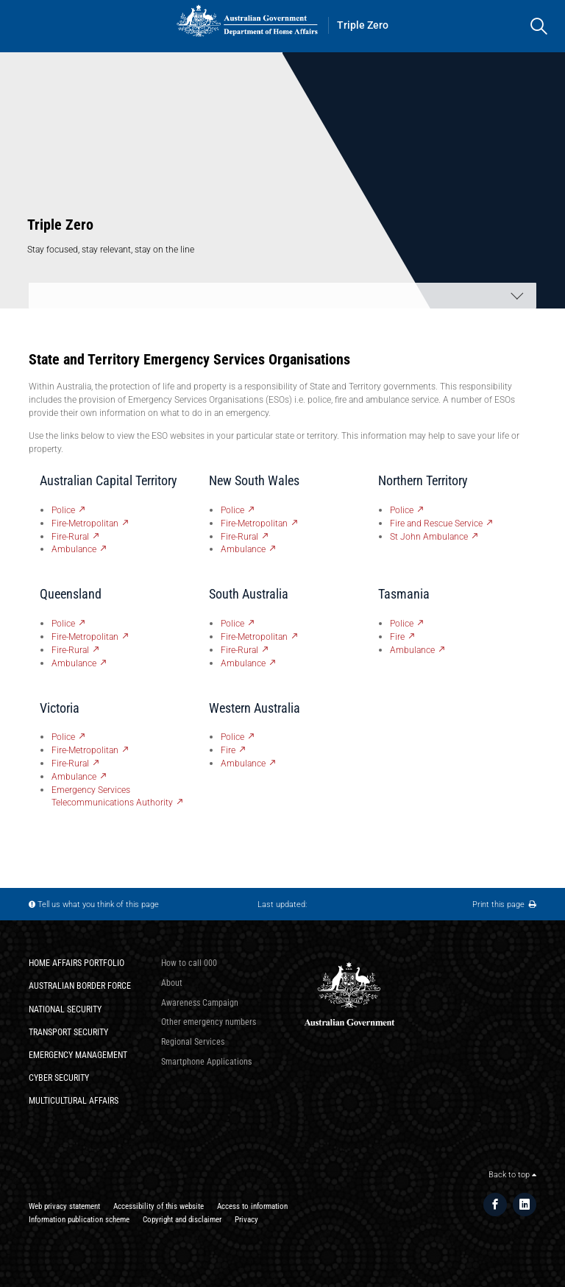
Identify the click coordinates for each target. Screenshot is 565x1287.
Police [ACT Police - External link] (63, 509)
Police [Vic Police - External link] (63, 736)
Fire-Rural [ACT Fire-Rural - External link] (70, 536)
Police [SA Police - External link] (232, 623)
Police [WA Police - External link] (232, 736)
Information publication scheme (79, 1219)
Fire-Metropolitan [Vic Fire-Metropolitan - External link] (84, 749)
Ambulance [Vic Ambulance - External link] (73, 776)
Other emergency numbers (208, 1021)
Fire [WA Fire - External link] (228, 749)
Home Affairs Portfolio (76, 962)
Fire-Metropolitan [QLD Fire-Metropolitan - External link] (84, 636)
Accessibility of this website (158, 1206)
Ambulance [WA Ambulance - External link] (243, 763)
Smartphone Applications (206, 1061)
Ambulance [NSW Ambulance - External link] (243, 548)
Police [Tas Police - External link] (401, 623)
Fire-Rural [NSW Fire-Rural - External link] (239, 536)
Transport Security (68, 1031)
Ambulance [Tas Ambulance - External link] (412, 649)
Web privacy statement (64, 1206)
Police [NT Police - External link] (401, 509)
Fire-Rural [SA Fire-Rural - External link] (239, 649)
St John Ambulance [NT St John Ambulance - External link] (429, 536)
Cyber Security (59, 1077)
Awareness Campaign (199, 1002)
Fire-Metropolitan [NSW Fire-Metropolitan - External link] (254, 523)
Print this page (504, 904)
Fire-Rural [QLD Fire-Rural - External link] (70, 649)
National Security (65, 1009)
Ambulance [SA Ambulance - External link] (243, 663)
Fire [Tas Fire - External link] (397, 636)
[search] (539, 26)
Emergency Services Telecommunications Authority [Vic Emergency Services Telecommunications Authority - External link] (112, 796)
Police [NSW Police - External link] (232, 509)
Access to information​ (252, 1206)
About (171, 982)
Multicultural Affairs (73, 1100)
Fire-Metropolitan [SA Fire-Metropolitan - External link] (254, 636)
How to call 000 (189, 962)
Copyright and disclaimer (182, 1219)
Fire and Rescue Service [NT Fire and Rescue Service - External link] (436, 523)
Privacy (246, 1219)
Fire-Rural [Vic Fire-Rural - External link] (70, 763)
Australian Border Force (80, 985)
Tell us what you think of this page (98, 904)
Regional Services (192, 1041)
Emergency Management (78, 1054)
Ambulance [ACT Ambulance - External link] (73, 548)
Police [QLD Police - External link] (63, 623)
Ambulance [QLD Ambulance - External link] (73, 663)
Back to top (512, 1175)
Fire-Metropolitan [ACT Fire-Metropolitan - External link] (84, 523)
